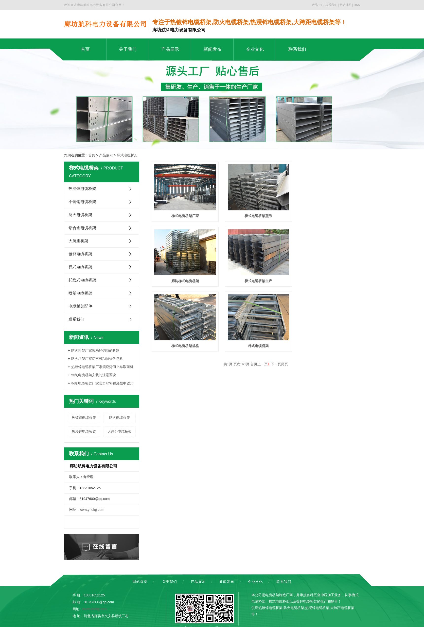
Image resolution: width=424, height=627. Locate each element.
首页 (91, 155)
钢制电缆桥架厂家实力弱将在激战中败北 (102, 383)
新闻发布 (226, 582)
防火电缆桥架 (80, 215)
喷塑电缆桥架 (80, 293)
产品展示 (106, 155)
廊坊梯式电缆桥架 (327, 215)
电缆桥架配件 (80, 306)
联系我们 (331, 5)
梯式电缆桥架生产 (184, 278)
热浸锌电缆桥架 (82, 188)
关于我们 (169, 582)
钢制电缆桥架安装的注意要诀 (93, 375)
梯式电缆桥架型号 (255, 215)
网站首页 (140, 582)
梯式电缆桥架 (127, 155)
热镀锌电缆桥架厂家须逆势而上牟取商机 (102, 367)
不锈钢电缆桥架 (82, 202)
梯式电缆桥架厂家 (184, 215)
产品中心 (318, 5)
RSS (357, 5)
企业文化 (255, 582)
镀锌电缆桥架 (80, 254)
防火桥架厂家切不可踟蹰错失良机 (97, 359)
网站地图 (346, 5)
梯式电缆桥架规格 (255, 278)
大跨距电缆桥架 (119, 431)
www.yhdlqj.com (92, 510)
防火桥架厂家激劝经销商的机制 (95, 350)
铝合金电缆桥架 (82, 228)
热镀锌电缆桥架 (84, 418)
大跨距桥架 (78, 241)
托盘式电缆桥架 (82, 280)
